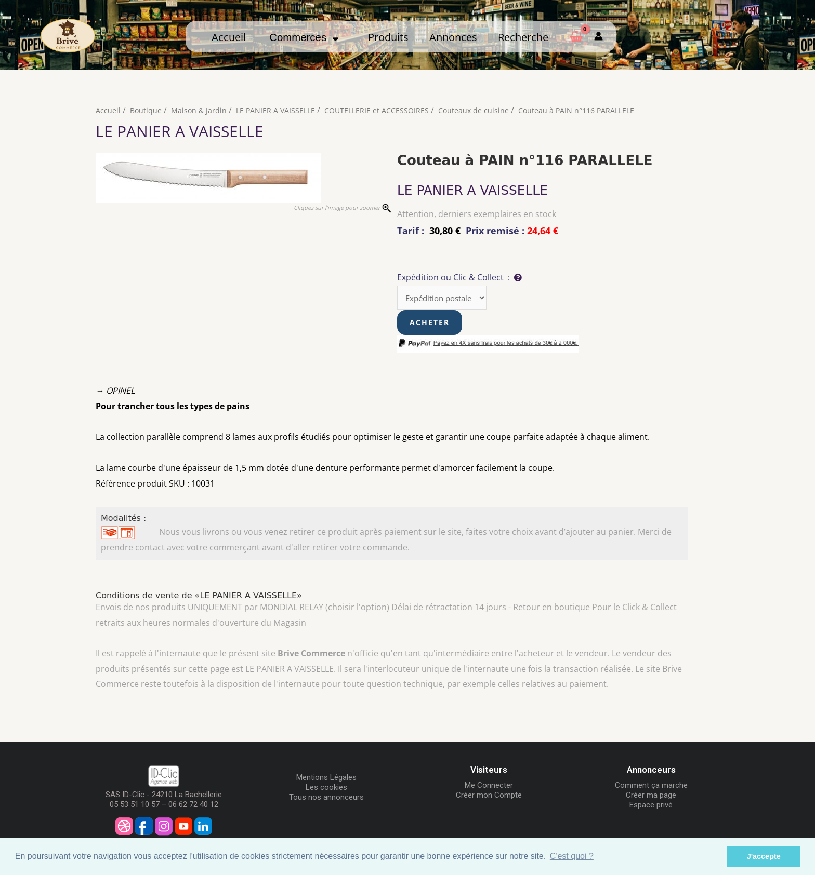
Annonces (453, 37)
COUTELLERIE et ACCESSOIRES (382, 110)
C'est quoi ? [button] (572, 856)
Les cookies (326, 788)
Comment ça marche (651, 786)
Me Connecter (489, 786)
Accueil (229, 37)
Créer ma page (651, 796)
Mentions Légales (326, 778)
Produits (388, 37)
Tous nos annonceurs (326, 798)
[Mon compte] (598, 36)
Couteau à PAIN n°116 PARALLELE (587, 110)
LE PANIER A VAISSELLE (279, 110)
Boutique (146, 110)
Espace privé (651, 806)
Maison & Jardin (200, 110)
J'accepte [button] (764, 856)
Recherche (523, 37)
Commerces (304, 37)
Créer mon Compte (489, 796)
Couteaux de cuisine (481, 110)
